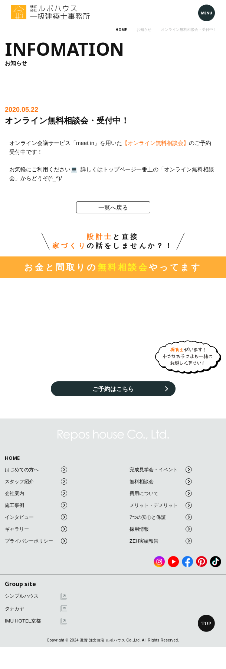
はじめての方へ (36, 469)
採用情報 (161, 529)
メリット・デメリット (161, 505)
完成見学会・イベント (161, 469)
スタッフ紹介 (36, 481)
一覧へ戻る (113, 207)
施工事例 (36, 505)
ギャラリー (36, 529)
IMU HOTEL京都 (36, 621)
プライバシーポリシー (36, 541)
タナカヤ (36, 608)
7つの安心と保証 (161, 517)
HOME (12, 458)
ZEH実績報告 (161, 541)
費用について (161, 493)
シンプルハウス (36, 596)
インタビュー (36, 517)
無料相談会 (161, 481)
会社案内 (36, 493)
